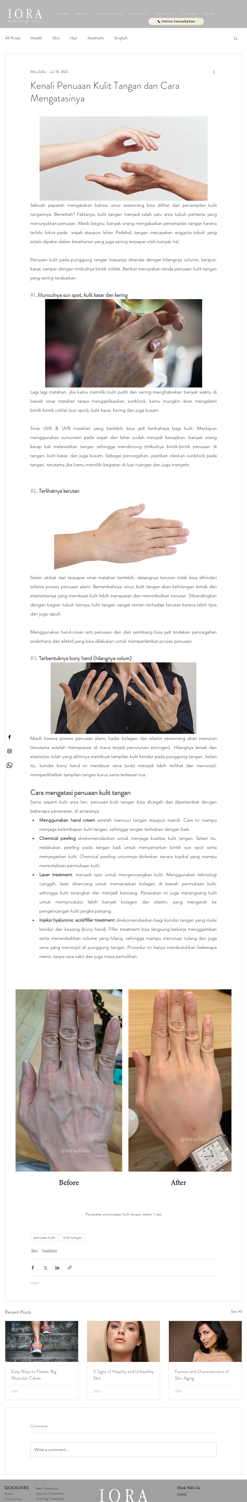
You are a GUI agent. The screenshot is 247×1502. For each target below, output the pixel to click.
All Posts (12, 38)
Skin (56, 38)
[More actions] (214, 72)
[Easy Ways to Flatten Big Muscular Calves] (41, 1341)
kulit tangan (73, 1237)
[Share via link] (69, 1267)
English (121, 38)
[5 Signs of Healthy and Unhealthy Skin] (123, 1341)
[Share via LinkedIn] (57, 1267)
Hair (73, 38)
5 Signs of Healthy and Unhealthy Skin (123, 1374)
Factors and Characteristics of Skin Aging (202, 1374)
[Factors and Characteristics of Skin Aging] (205, 1341)
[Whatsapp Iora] (9, 765)
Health (36, 38)
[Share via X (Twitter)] (45, 1267)
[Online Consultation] (176, 21)
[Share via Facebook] (32, 1267)
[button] (138, 14)
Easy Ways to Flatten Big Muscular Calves (33, 1374)
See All (236, 1311)
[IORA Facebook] (9, 737)
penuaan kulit (44, 1237)
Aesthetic (95, 38)
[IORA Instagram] (9, 751)
